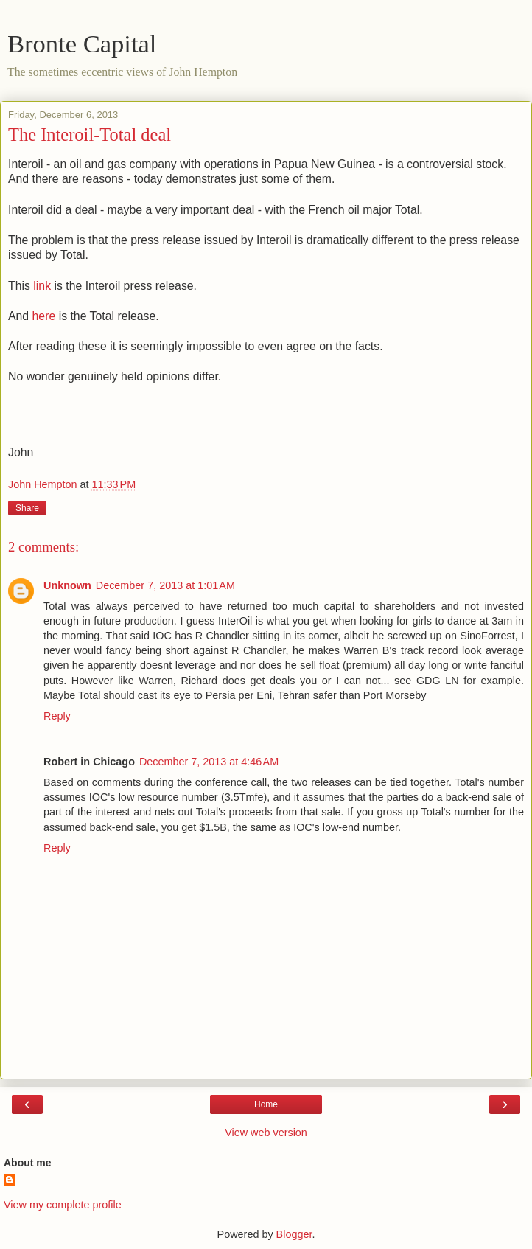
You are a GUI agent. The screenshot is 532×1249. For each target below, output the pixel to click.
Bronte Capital (81, 43)
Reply (57, 716)
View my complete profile (63, 1205)
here (44, 316)
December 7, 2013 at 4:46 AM (209, 762)
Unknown (67, 585)
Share (27, 508)
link (42, 285)
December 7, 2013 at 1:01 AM (165, 585)
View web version (266, 1132)
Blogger (294, 1234)
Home (266, 1104)
